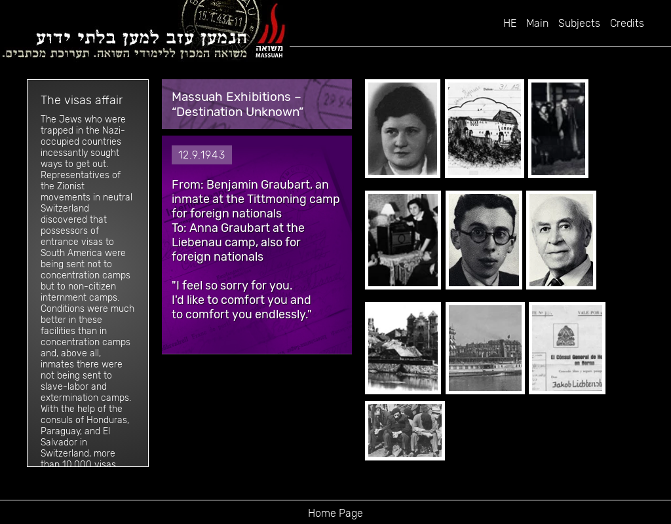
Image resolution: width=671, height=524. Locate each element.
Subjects (579, 23)
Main (537, 23)
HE (509, 23)
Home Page (335, 513)
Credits (627, 23)
